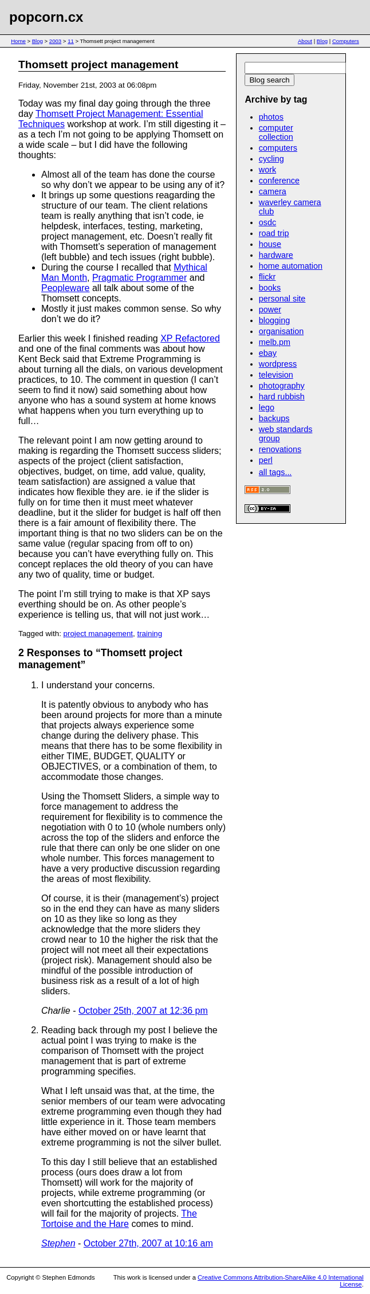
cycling (271, 158)
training (149, 633)
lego (266, 407)
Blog (37, 41)
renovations (280, 449)
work (267, 169)
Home (18, 41)
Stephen (58, 1243)
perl (266, 460)
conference (279, 180)
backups (274, 418)
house (270, 244)
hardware (276, 255)
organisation (281, 331)
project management (98, 633)
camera (272, 191)
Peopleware (65, 288)
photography (282, 385)
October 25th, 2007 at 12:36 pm (143, 1010)
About (305, 41)
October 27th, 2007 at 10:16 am (148, 1243)
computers (278, 147)
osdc (267, 222)
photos (271, 116)
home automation (290, 265)
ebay (268, 353)
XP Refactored (190, 338)
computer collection (276, 132)
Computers (345, 41)
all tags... (275, 472)
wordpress (278, 363)
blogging (274, 320)
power (270, 309)
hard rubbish (282, 396)
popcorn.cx (46, 17)
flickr (267, 276)
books (270, 287)
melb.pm (274, 342)
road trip (274, 233)
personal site (282, 298)
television (276, 374)
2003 (55, 41)
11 (71, 41)
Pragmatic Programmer (139, 278)
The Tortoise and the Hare (119, 1219)
